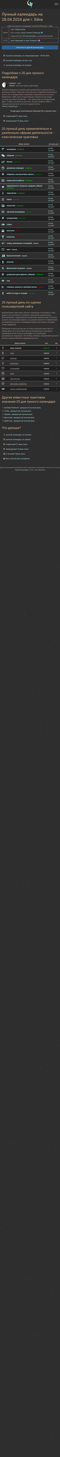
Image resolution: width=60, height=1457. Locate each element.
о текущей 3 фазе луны (15, 454)
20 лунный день (29, 36)
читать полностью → (11, 106)
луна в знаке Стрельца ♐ (32, 33)
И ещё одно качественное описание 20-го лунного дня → (34, 111)
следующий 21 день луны (16, 116)
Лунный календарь (21, 470)
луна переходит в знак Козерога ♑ (25, 40)
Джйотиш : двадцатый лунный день (19, 421)
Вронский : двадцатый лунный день (19, 417)
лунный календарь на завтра (18, 439)
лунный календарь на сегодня (18, 65)
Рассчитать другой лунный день (30, 47)
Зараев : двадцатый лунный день (18, 414)
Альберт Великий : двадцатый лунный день (22, 408)
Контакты (41, 470)
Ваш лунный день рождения (18, 458)
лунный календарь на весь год (19, 60)
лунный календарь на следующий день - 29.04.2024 (27, 56)
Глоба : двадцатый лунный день (17, 411)
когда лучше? (51, 149)
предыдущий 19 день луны (17, 121)
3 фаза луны (20, 29)
